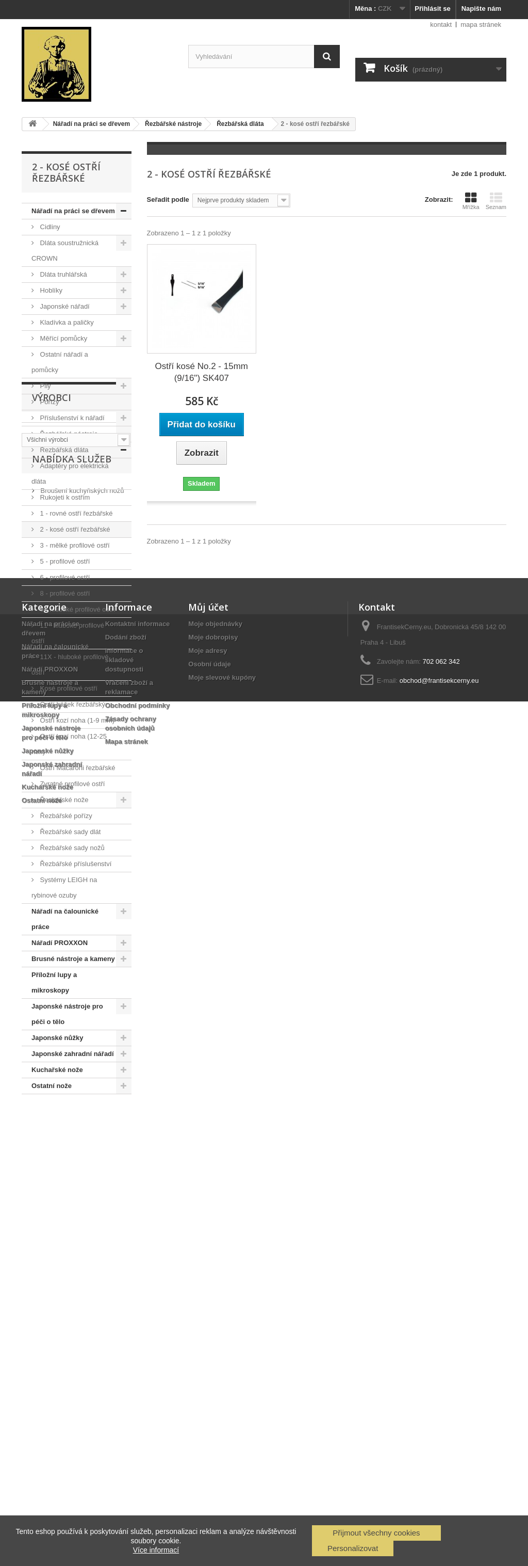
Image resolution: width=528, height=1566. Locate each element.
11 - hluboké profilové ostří (67, 633)
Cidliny (49, 227)
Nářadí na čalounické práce (64, 919)
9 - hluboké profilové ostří (77, 609)
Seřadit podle (168, 199)
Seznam (496, 200)
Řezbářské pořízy (65, 816)
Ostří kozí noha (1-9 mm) (76, 720)
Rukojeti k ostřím (64, 497)
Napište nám (481, 8)
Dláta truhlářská (62, 274)
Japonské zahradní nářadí (72, 1054)
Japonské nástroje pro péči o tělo (67, 1014)
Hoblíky (50, 290)
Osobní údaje (209, 1364)
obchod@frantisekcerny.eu (439, 1381)
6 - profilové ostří (64, 577)
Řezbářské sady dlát (69, 832)
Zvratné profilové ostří (71, 784)
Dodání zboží (125, 1337)
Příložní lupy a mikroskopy (54, 982)
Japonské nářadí (64, 306)
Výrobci (51, 1125)
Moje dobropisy (213, 1337)
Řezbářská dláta (63, 450)
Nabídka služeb (71, 1201)
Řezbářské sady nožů (71, 848)
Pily (44, 386)
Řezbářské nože (63, 800)
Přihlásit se (432, 8)
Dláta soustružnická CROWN (64, 250)
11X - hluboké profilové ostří (70, 664)
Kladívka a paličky (66, 322)
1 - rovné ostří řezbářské (75, 513)
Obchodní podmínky (137, 1406)
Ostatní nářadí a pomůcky (59, 362)
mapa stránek (480, 24)
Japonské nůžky (57, 1038)
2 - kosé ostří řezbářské (74, 529)
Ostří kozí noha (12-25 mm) (69, 744)
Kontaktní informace (137, 1324)
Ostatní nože (51, 1086)
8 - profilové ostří (64, 593)
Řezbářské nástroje (68, 434)
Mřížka (471, 200)
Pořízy (48, 402)
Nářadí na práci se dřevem (73, 211)
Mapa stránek (126, 1442)
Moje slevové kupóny (222, 1378)
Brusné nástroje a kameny (73, 959)
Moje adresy (207, 1351)
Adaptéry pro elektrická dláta (70, 473)
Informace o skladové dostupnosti (124, 1360)
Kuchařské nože (57, 1070)
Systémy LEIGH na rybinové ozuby (64, 887)
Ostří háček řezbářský (71, 704)
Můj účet (208, 1307)
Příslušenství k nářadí (71, 418)
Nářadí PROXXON (59, 943)
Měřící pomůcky (62, 338)
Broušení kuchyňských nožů (81, 1229)
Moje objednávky (215, 1324)
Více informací (156, 1550)
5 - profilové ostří (64, 561)
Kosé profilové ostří (67, 688)
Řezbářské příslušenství (74, 864)
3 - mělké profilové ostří (74, 545)
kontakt (441, 24)
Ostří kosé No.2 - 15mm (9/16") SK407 (201, 372)
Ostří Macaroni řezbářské (77, 768)
